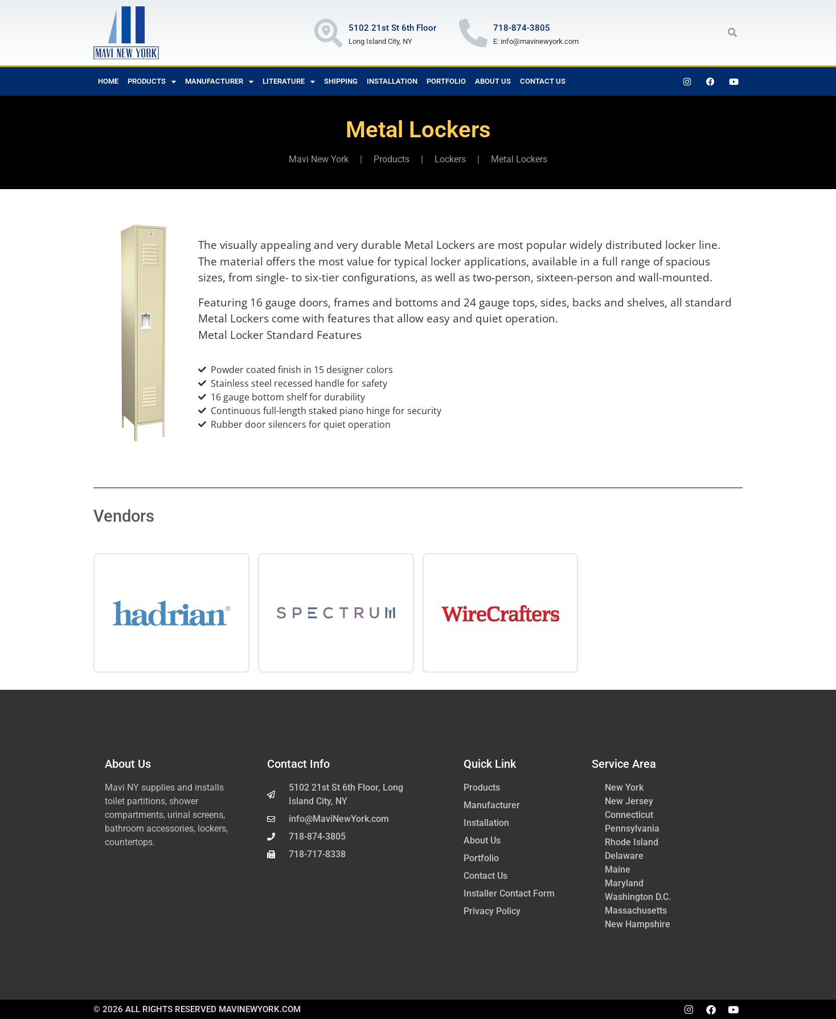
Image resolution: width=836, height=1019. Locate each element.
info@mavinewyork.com (540, 41)
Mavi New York (319, 159)
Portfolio (446, 81)
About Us (493, 81)
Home (108, 81)
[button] (732, 32)
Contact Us (542, 81)
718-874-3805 (521, 28)
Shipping (341, 81)
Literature (289, 81)
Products (152, 81)
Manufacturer (219, 81)
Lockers (450, 159)
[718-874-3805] (473, 33)
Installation (392, 81)
